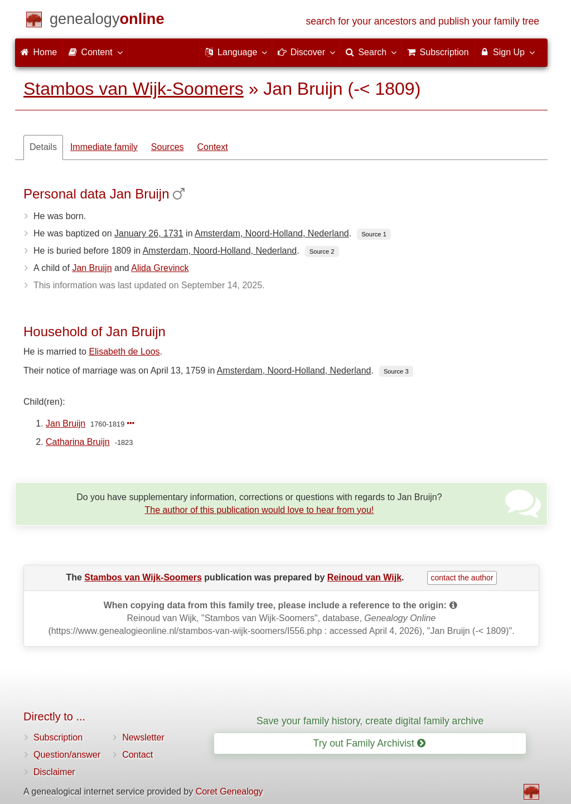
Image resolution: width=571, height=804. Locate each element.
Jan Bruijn (92, 268)
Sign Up (507, 51)
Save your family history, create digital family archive (370, 720)
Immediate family (104, 147)
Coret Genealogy (229, 791)
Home (39, 52)
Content (95, 51)
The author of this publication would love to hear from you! (259, 510)
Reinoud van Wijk (364, 577)
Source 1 (373, 234)
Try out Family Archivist (369, 743)
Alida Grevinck (159, 268)
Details (43, 147)
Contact (137, 754)
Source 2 (322, 251)
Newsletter (143, 737)
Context (212, 147)
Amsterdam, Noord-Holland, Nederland (272, 233)
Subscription (58, 737)
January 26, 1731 (148, 233)
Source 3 (396, 371)
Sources (167, 147)
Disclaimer (54, 772)
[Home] (107, 21)
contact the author (461, 577)
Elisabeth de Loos (124, 351)
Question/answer (66, 754)
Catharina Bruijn (78, 442)
